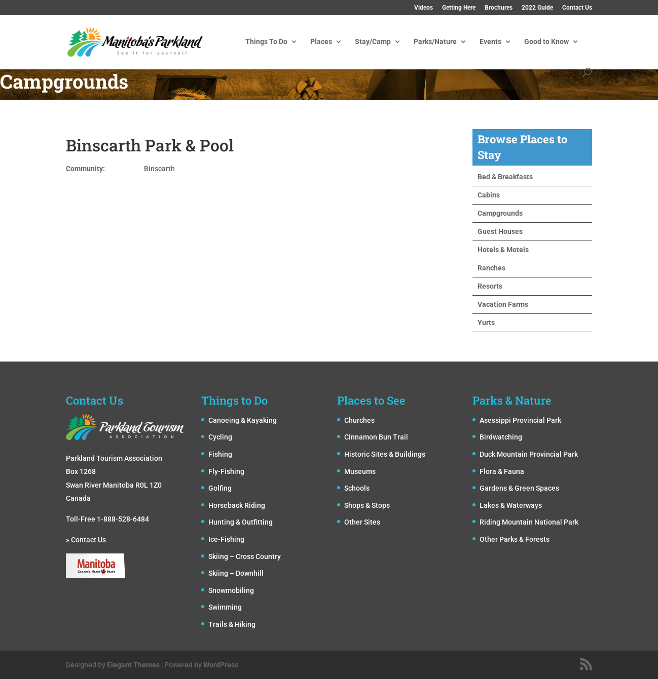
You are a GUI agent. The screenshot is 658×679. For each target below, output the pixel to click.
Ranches (491, 268)
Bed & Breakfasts (505, 177)
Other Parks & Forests (515, 539)
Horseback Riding (236, 505)
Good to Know (546, 42)
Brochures (499, 8)
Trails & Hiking (231, 624)
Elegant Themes (133, 665)
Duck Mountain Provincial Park (529, 454)
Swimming (225, 607)
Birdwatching (501, 437)
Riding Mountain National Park (529, 522)
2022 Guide (537, 8)
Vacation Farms (503, 304)
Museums (360, 471)
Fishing (220, 454)
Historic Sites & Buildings (384, 454)
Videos (423, 8)
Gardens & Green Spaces (519, 488)
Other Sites (362, 522)
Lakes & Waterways (511, 505)
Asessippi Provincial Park (520, 420)
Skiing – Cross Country (244, 556)
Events (490, 42)
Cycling (220, 437)
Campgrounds (500, 213)
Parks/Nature (435, 42)
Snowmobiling (231, 590)
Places (321, 42)
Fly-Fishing (226, 471)
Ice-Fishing (226, 539)
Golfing (220, 488)
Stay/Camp (373, 42)
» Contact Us (86, 540)
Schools (357, 488)
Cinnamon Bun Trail (376, 437)
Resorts (490, 286)
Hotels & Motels (503, 250)
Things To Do (266, 42)
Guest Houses (500, 231)
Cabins (489, 195)
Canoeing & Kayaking (242, 420)
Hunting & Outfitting (240, 522)
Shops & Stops (367, 505)
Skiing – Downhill (236, 573)
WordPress (220, 665)
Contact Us (577, 8)
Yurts (486, 322)
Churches (359, 420)
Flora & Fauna (502, 471)
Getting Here (459, 8)
